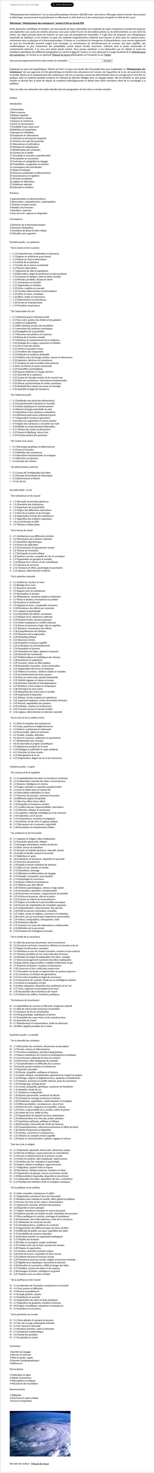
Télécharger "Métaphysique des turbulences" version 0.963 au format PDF (47, 23)
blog (74, 52)
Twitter (107, 54)
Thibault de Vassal (17, 5)
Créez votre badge (32, 5)
